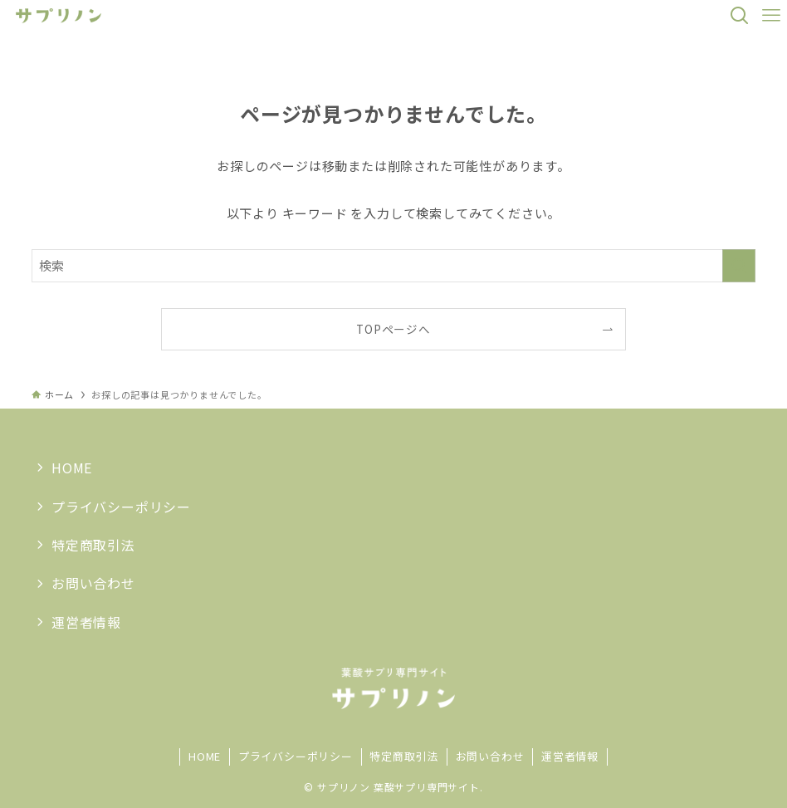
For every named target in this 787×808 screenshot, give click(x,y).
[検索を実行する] (738, 265)
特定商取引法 (93, 545)
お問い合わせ (93, 583)
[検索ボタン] (739, 16)
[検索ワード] (393, 265)
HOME (71, 467)
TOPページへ (393, 329)
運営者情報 (86, 622)
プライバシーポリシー (121, 507)
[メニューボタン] (771, 16)
